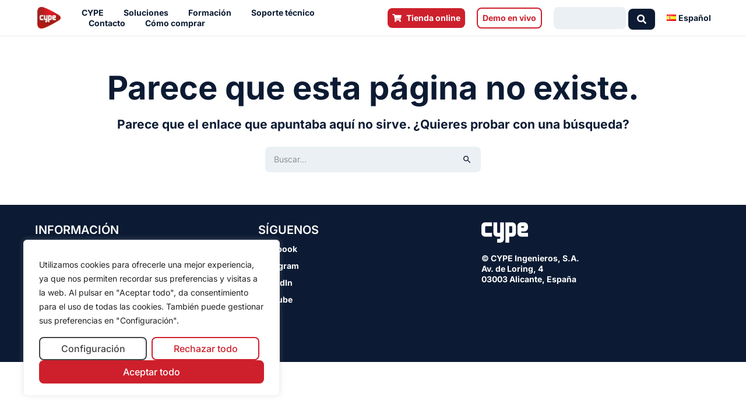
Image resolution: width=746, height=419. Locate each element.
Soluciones (149, 13)
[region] (151, 318)
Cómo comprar (178, 23)
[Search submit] (641, 18)
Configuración (93, 348)
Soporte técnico (286, 13)
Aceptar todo (151, 372)
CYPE (96, 13)
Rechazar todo (206, 348)
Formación (212, 13)
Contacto (110, 23)
